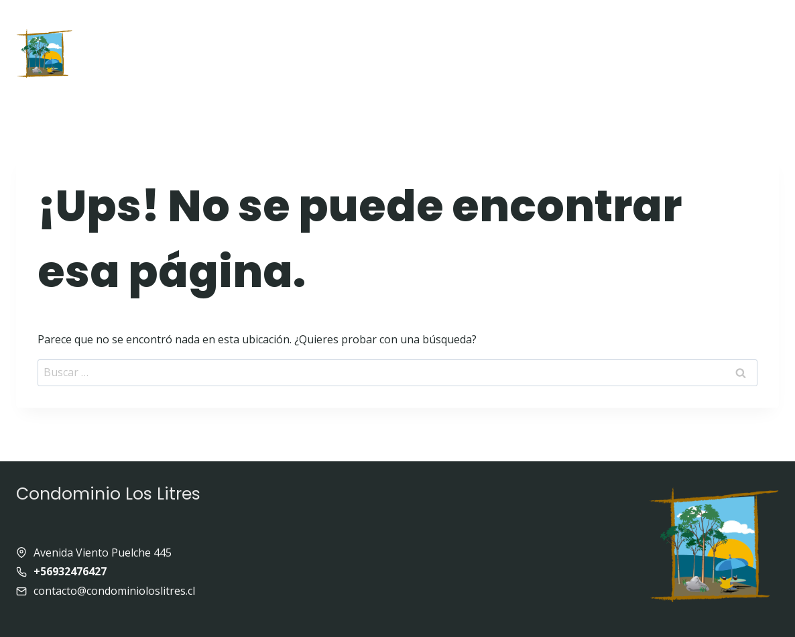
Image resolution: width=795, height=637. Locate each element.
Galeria (512, 24)
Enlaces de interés (614, 24)
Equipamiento (425, 24)
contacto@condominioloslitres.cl (114, 590)
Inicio (103, 24)
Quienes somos (314, 24)
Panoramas (729, 24)
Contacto (426, 74)
